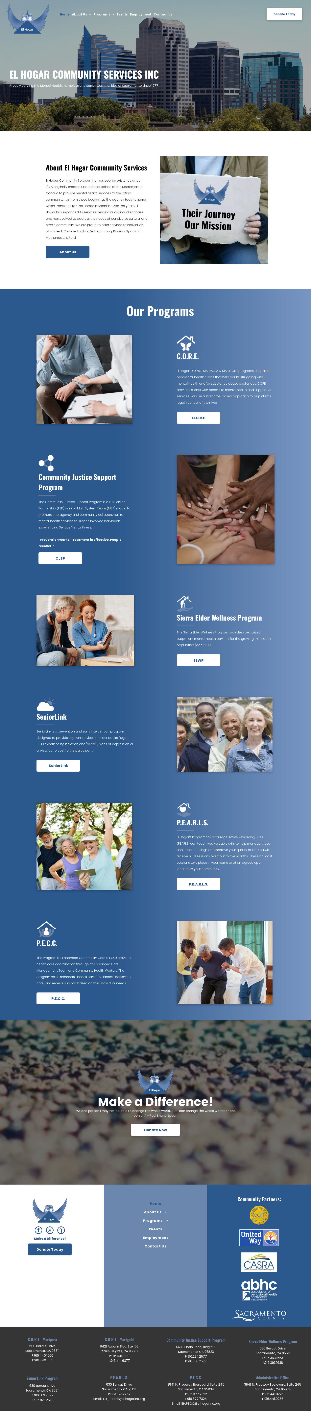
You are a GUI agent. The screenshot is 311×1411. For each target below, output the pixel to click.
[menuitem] (64, 14)
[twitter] (50, 1230)
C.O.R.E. (188, 356)
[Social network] (61, 1230)
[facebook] (38, 1230)
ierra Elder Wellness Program (221, 617)
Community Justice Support (77, 477)
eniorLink (53, 716)
